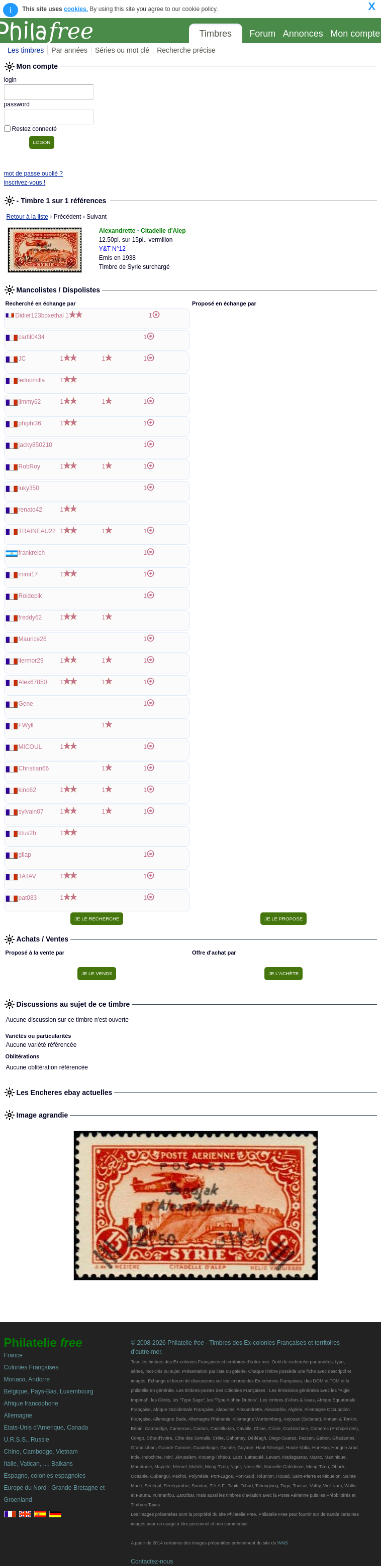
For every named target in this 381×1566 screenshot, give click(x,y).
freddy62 (30, 617)
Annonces (303, 34)
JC (22, 358)
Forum (262, 34)
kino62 (27, 790)
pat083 (28, 897)
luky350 (29, 488)
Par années (69, 50)
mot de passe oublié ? (33, 173)
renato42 (30, 509)
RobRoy (29, 466)
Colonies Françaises (31, 1367)
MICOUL (30, 746)
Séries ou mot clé (122, 50)
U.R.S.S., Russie (26, 1439)
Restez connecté (34, 128)
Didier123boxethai (39, 315)
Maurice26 (33, 639)
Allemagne (18, 1415)
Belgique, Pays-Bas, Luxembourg (48, 1391)
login (10, 79)
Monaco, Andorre (27, 1379)
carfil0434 (32, 337)
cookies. (76, 9)
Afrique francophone (31, 1403)
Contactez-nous (152, 1561)
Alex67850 (33, 682)
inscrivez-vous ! (25, 182)
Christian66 (34, 768)
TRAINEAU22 (37, 531)
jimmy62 (30, 401)
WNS (282, 1542)
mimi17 (28, 574)
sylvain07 (31, 811)
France (13, 1355)
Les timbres (26, 50)
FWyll (26, 725)
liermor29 (31, 660)
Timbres (216, 34)
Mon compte (355, 34)
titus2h (27, 833)
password (17, 104)
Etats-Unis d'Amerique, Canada (46, 1427)
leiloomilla (32, 380)
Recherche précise (186, 50)
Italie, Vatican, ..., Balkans (38, 1463)
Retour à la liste (27, 216)
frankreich (32, 552)
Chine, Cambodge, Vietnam (41, 1451)
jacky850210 (35, 444)
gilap (25, 854)
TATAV (27, 876)
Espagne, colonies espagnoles (45, 1475)
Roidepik (30, 595)
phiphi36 (30, 423)
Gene (26, 703)
